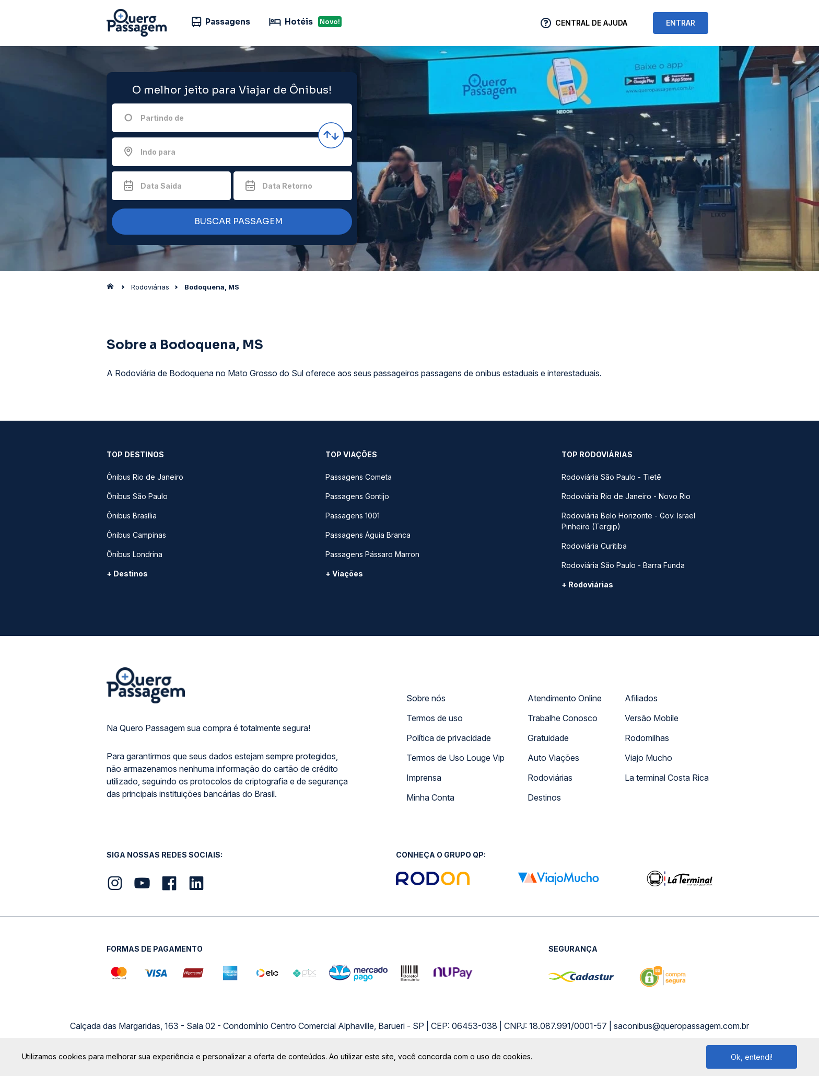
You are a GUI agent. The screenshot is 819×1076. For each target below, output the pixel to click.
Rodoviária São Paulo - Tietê (611, 476)
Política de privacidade (448, 738)
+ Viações (344, 573)
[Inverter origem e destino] (331, 135)
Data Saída (161, 185)
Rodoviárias (550, 777)
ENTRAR (680, 22)
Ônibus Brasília (132, 515)
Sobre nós (426, 698)
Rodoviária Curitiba (594, 545)
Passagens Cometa (358, 476)
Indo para (158, 151)
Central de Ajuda (591, 22)
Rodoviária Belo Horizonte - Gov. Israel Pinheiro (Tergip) (628, 521)
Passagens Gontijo (357, 496)
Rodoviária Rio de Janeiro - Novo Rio (626, 496)
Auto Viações (553, 758)
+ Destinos (127, 573)
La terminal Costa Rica (667, 777)
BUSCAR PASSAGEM (229, 222)
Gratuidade (548, 738)
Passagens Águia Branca (368, 534)
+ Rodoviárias (587, 584)
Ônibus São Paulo (137, 496)
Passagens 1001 (352, 515)
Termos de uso (434, 718)
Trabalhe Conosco (563, 718)
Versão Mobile (651, 718)
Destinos (544, 797)
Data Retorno (287, 185)
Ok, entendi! (752, 1056)
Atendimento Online (565, 698)
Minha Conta (430, 797)
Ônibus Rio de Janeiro (145, 476)
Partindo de (162, 117)
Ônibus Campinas (136, 534)
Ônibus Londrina (134, 554)
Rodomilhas (647, 738)
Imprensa (423, 777)
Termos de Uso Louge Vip (455, 758)
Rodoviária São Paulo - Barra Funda (623, 565)
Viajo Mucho (648, 758)
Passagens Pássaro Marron (372, 554)
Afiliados (641, 698)
